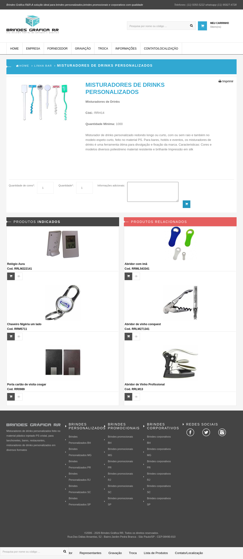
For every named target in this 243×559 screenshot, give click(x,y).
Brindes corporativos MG (159, 452)
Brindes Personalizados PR (80, 464)
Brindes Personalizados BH (80, 439)
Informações (125, 48)
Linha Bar (43, 66)
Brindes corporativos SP (159, 501)
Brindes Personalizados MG (80, 452)
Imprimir (226, 81)
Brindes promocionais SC (120, 489)
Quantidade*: (66, 185)
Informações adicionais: (111, 185)
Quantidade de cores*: (22, 185)
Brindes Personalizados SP (80, 501)
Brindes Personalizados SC (80, 489)
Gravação (83, 48)
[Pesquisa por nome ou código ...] (161, 25)
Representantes (90, 553)
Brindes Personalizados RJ (80, 476)
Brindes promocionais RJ (120, 476)
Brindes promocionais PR (120, 464)
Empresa (33, 48)
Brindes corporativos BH (159, 439)
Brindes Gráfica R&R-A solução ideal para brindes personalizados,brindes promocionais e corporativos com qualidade (74, 4)
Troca (103, 48)
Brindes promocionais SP (120, 501)
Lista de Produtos (156, 553)
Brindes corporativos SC (159, 489)
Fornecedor (57, 48)
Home (14, 48)
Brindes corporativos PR (159, 464)
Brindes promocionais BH (120, 439)
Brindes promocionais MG (120, 452)
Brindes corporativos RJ (159, 476)
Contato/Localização (161, 48)
